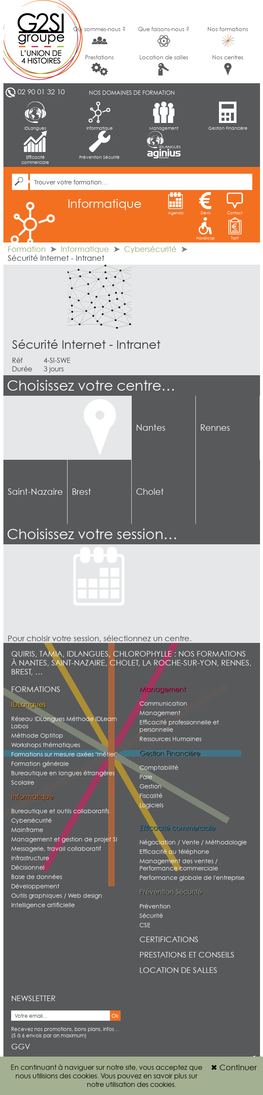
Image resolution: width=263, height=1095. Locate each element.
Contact (234, 203)
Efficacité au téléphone (174, 851)
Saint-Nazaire (35, 492)
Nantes (150, 428)
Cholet (150, 492)
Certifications (168, 939)
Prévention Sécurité (99, 145)
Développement (35, 886)
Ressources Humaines (170, 738)
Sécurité (151, 915)
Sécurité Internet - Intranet (86, 344)
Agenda (175, 203)
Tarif (234, 228)
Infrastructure (30, 857)
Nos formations (227, 36)
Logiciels (151, 805)
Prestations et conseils (186, 954)
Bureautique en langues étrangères (63, 773)
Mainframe (27, 829)
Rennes (215, 428)
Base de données (36, 876)
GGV (20, 1046)
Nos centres (227, 65)
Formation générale (40, 763)
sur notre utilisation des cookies (142, 1080)
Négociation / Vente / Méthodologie (193, 842)
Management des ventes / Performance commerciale (178, 864)
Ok (115, 1016)
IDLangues (35, 116)
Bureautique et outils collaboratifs (60, 811)
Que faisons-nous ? (163, 36)
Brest (81, 492)
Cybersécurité (150, 249)
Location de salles (163, 65)
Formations (35, 689)
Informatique (99, 116)
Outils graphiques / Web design (56, 895)
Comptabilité (158, 767)
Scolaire (22, 782)
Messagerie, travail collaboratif (56, 848)
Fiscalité (151, 795)
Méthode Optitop (37, 735)
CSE (145, 925)
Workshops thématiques (45, 744)
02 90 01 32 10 (41, 92)
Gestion (150, 786)
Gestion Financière (228, 116)
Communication (163, 703)
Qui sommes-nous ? (99, 36)
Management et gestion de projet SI (64, 839)
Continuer (234, 1067)
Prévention (155, 906)
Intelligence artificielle (43, 904)
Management (163, 116)
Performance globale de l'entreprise (192, 877)
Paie (145, 776)
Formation (27, 249)
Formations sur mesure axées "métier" (64, 754)
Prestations (99, 65)
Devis (205, 203)
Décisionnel (27, 867)
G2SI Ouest (35, 41)
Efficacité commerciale (35, 148)
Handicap (205, 228)
